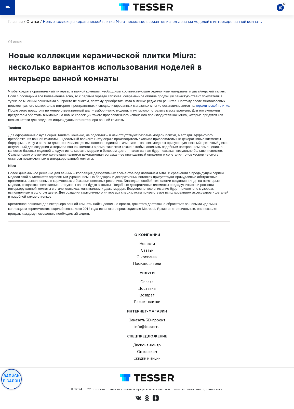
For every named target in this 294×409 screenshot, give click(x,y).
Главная (15, 22)
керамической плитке (212, 105)
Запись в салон (11, 378)
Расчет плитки (147, 302)
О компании (147, 257)
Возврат (147, 295)
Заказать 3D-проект (147, 320)
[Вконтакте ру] (138, 399)
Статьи (32, 22)
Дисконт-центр (147, 345)
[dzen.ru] (156, 399)
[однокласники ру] (147, 399)
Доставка (147, 289)
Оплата (147, 282)
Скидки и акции (147, 358)
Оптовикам (147, 352)
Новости (147, 244)
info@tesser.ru (147, 327)
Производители (147, 264)
